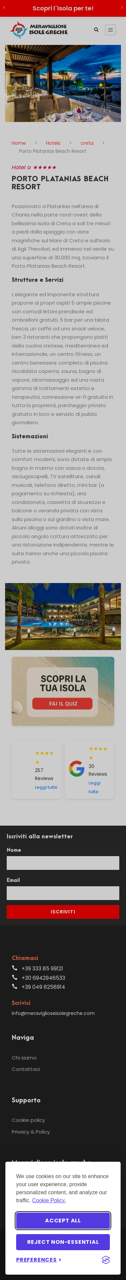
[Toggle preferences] (39, 1260)
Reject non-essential (63, 1242)
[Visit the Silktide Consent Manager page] (106, 1260)
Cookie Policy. (49, 1200)
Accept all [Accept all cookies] (63, 1220)
